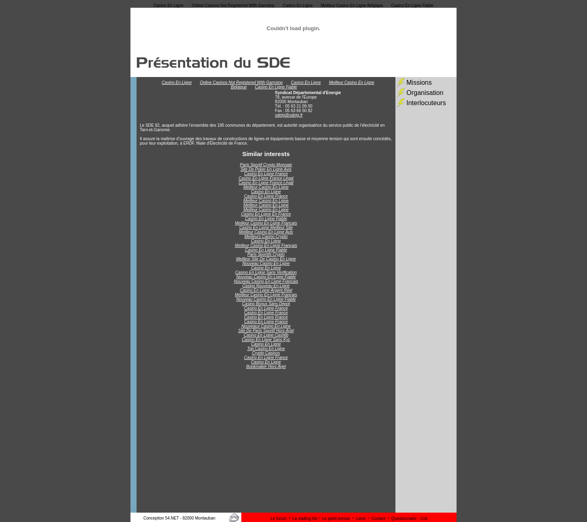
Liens (361, 518)
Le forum (279, 518)
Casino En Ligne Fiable (412, 5)
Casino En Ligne (168, 5)
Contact (378, 518)
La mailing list (305, 518)
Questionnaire (404, 518)
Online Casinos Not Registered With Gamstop (233, 5)
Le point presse (336, 518)
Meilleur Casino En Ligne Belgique (352, 5)
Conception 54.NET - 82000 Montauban (179, 518)
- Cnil (422, 518)
